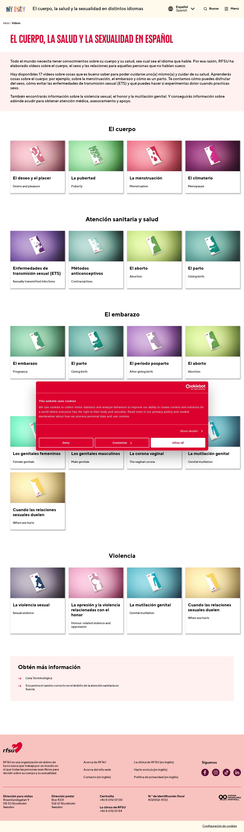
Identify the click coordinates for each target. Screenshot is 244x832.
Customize (122, 442)
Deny (66, 442)
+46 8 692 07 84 (111, 811)
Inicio (6, 23)
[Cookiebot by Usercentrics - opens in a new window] (188, 387)
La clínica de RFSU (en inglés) (154, 762)
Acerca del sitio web (97, 769)
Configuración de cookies (219, 826)
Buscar (214, 8)
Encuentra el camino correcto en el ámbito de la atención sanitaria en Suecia (72, 687)
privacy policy (162, 411)
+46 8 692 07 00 (111, 800)
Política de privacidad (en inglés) (156, 777)
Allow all (178, 442)
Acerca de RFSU (94, 762)
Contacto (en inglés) (97, 777)
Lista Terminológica (39, 678)
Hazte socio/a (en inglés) (150, 769)
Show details (189, 431)
